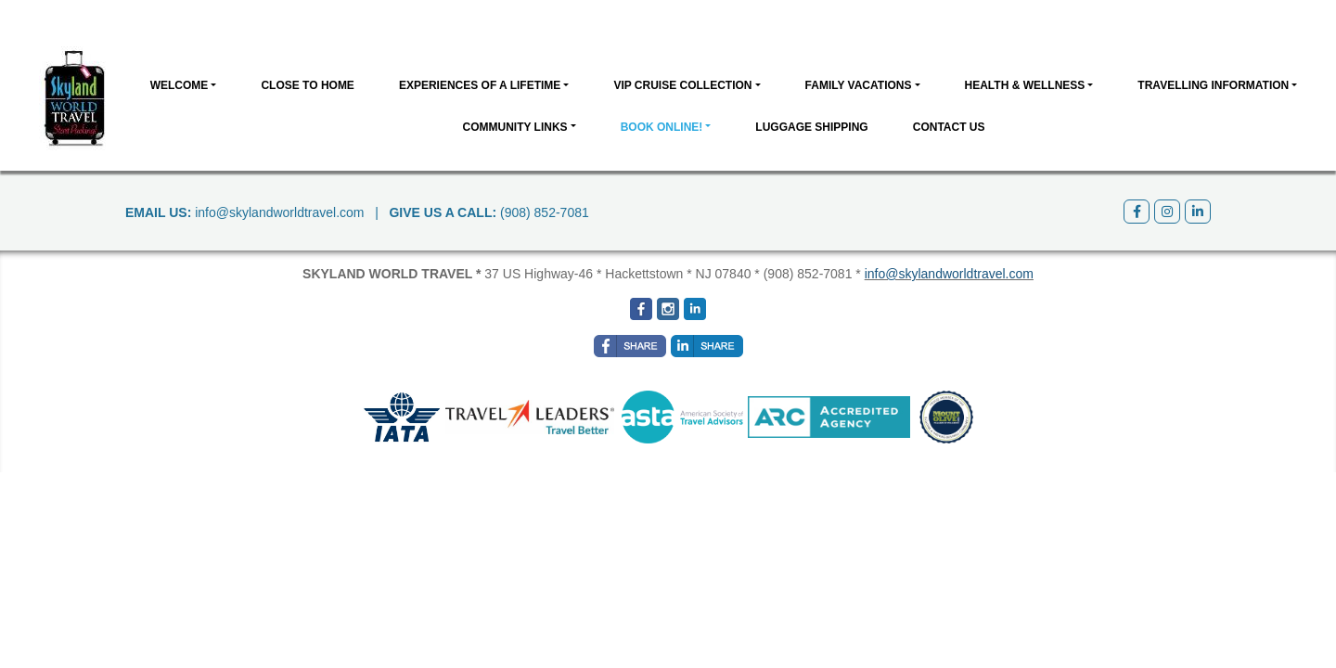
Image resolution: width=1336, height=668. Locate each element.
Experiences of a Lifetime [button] (479, 85)
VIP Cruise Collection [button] (682, 85)
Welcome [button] (179, 85)
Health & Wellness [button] (1025, 85)
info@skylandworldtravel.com (279, 212)
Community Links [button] (514, 127)
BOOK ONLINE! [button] (662, 127)
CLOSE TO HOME (307, 85)
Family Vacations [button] (858, 85)
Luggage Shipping (811, 127)
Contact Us (949, 127)
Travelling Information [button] (1213, 85)
